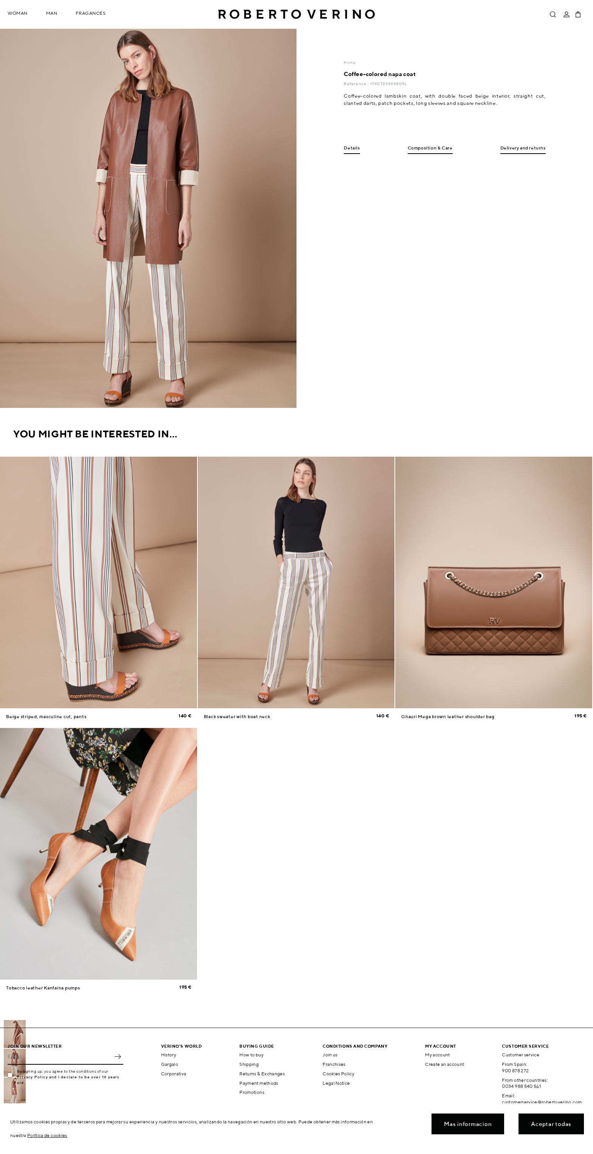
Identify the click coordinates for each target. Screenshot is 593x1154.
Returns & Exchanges (262, 1073)
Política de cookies (47, 1135)
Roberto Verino (296, 14)
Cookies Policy (338, 1073)
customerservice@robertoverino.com (542, 1102)
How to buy (251, 1055)
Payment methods (258, 1083)
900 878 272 (515, 1070)
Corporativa (173, 1073)
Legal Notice (336, 1083)
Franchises (334, 1064)
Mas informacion (468, 1124)
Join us (330, 1055)
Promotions (251, 1092)
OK (117, 1056)
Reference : (357, 83)
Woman (18, 13)
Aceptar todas (551, 1124)
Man (51, 13)
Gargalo (170, 1064)
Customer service (520, 1055)
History (169, 1055)
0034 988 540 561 (521, 1086)
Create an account (444, 1064)
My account (437, 1055)
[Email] (60, 1056)
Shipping (249, 1064)
